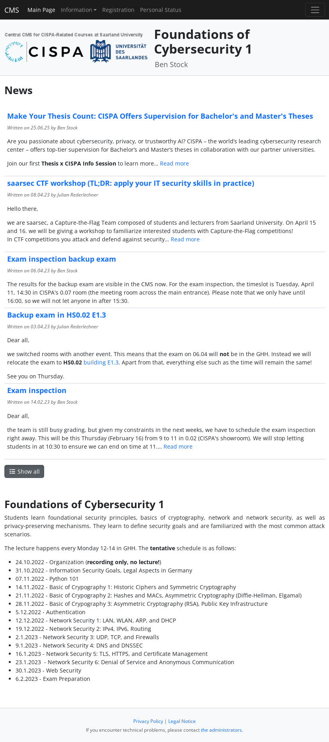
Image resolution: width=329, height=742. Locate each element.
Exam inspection (36, 390)
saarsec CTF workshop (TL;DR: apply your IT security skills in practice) (130, 183)
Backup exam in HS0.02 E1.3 (56, 315)
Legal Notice (182, 721)
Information (76, 9)
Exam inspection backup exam (61, 259)
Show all (24, 471)
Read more (174, 163)
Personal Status (160, 9)
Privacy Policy (148, 721)
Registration (118, 9)
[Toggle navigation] (315, 10)
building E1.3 (101, 362)
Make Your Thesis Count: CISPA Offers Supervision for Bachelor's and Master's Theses (160, 116)
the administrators (221, 730)
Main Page (41, 9)
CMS (11, 10)
